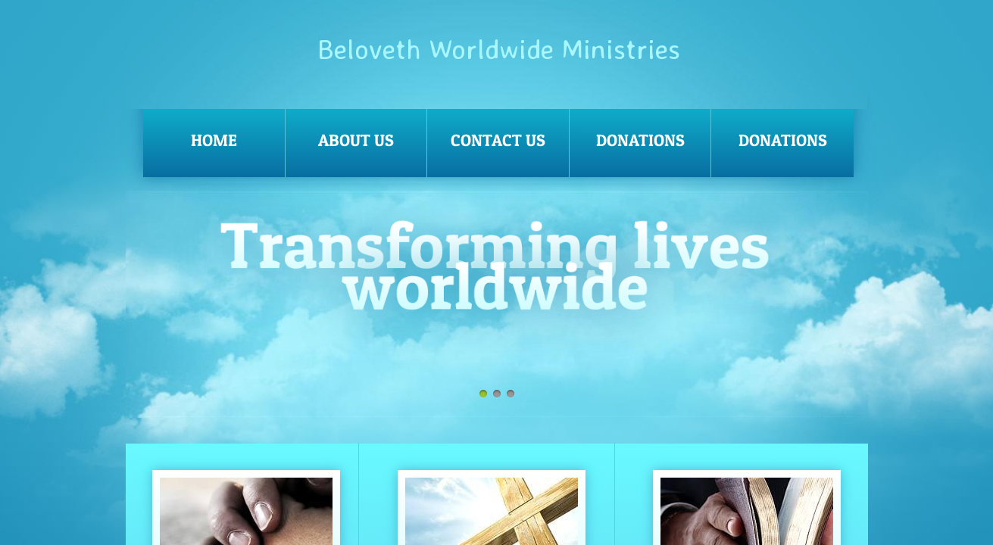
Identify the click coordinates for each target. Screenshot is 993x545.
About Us (356, 140)
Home (214, 140)
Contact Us (498, 140)
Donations (640, 140)
